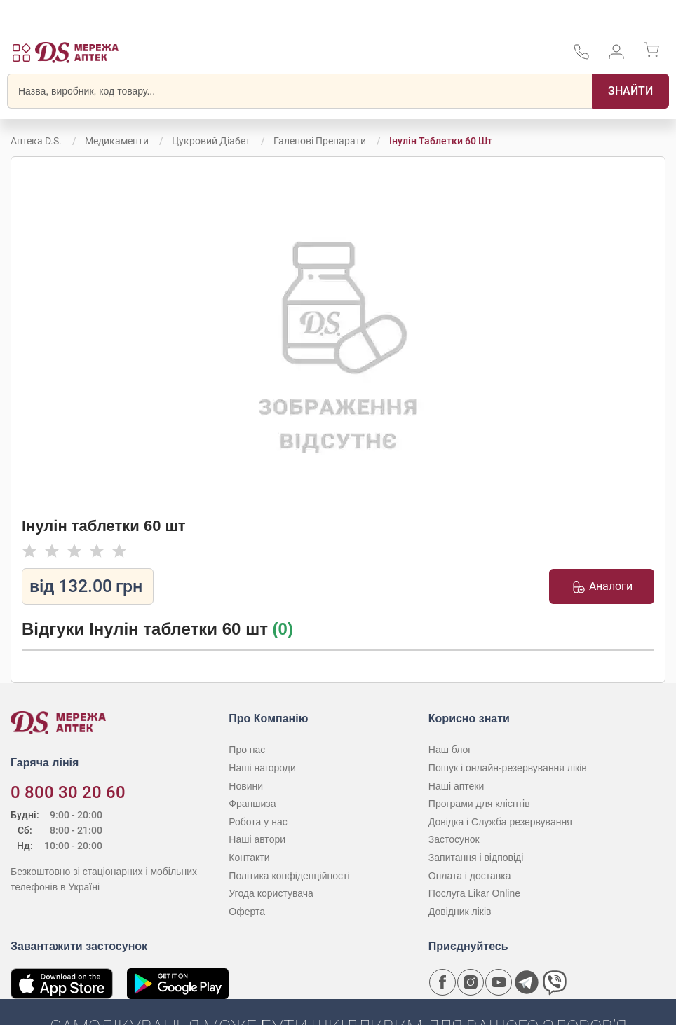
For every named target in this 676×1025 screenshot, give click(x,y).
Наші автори (257, 839)
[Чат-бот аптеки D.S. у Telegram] (527, 982)
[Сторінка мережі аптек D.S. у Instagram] (471, 982)
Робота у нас (258, 821)
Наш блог (450, 749)
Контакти (249, 857)
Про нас (247, 749)
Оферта (247, 911)
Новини (246, 786)
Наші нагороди (262, 767)
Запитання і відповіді (476, 857)
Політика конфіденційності (289, 875)
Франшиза (252, 803)
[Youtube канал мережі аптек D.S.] (499, 982)
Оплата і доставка (469, 875)
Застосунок (454, 839)
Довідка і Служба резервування (500, 821)
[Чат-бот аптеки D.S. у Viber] (555, 982)
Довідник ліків (460, 911)
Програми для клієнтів (479, 803)
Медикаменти (117, 140)
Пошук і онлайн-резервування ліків (507, 767)
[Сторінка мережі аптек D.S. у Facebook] (442, 982)
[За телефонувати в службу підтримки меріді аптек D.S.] (581, 56)
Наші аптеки (456, 786)
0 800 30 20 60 (68, 792)
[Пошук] (630, 91)
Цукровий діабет (211, 140)
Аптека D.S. (36, 140)
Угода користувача (271, 893)
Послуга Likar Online (474, 893)
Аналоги (602, 586)
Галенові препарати (319, 140)
